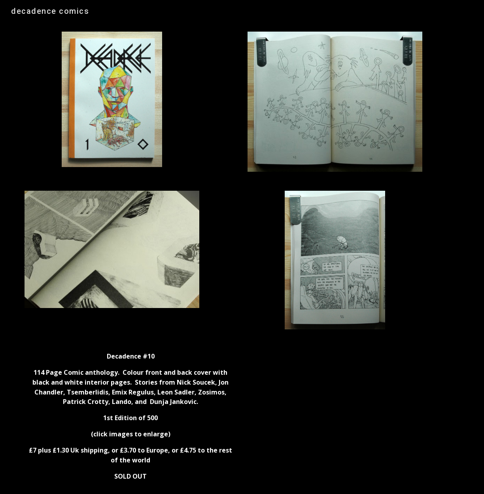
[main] (130, 416)
